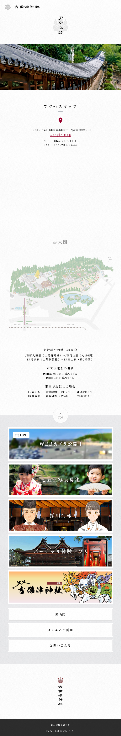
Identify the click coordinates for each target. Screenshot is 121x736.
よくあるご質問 (60, 630)
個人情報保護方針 (60, 724)
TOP (60, 417)
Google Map (60, 135)
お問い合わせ (60, 645)
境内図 (60, 614)
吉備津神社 (22, 7)
